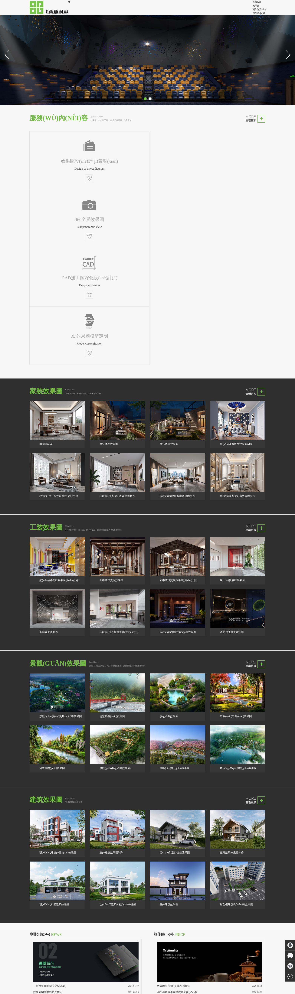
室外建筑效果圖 (169, 732)
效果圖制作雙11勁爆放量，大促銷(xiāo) (180, 838)
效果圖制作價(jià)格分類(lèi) (173, 813)
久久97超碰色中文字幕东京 (41, 992)
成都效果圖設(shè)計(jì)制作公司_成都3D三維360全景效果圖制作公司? (147, 978)
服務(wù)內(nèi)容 (261, 17)
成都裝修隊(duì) (87, 935)
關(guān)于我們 (260, 20)
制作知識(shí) (259, 9)
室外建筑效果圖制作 (111, 680)
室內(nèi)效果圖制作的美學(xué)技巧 (54, 838)
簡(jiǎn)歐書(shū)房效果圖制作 (237, 324)
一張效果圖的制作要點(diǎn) (49, 813)
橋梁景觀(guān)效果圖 (112, 544)
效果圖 (256, 5)
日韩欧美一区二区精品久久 (13, 992)
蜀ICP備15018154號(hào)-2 (148, 973)
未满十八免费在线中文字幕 (110, 992)
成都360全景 (45, 939)
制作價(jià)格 (259, 13)
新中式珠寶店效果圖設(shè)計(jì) (178, 408)
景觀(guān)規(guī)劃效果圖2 (115, 596)
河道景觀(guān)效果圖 (52, 596)
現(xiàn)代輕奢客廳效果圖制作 (177, 324)
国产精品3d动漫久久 (86, 992)
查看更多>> (40, 843)
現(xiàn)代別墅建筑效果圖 (54, 732)
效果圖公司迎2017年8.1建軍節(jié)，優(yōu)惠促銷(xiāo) (189, 826)
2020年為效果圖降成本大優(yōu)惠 (177, 820)
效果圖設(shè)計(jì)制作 (55, 942)
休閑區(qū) (45, 272)
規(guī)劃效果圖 (169, 544)
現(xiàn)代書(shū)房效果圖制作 (117, 324)
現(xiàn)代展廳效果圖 (232, 408)
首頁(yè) (257, 2)
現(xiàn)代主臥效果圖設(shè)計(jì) (58, 324)
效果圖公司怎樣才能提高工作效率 (53, 832)
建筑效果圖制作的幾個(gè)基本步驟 (53, 826)
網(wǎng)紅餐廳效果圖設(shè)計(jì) (59, 408)
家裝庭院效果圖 (109, 272)
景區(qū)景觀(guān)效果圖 (174, 596)
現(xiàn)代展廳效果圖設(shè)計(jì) (119, 460)
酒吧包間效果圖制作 (232, 460)
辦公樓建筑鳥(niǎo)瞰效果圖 (236, 732)
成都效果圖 (73, 935)
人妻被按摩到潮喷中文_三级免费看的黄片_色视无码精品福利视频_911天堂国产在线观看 (44, 988)
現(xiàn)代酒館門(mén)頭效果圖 (178, 460)
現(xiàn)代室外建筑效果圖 (175, 680)
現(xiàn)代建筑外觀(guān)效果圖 (57, 680)
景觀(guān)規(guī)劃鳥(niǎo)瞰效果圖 (60, 544)
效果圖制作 (44, 935)
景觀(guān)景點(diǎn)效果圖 (236, 544)
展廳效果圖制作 (48, 460)
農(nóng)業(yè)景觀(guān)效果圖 (238, 596)
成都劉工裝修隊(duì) (78, 942)
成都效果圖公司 (59, 935)
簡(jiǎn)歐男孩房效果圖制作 (236, 272)
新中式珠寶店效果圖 (111, 408)
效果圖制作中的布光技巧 (47, 820)
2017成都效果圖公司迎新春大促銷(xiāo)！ (180, 832)
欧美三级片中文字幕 (65, 992)
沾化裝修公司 (59, 939)
